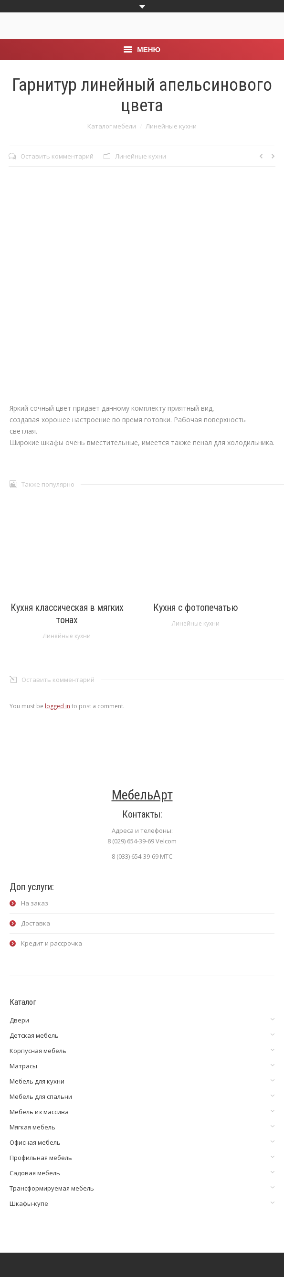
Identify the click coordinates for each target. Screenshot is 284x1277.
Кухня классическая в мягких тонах (67, 614)
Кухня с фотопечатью (195, 607)
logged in (57, 706)
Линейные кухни (171, 126)
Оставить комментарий (57, 156)
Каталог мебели (111, 126)
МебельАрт (142, 795)
